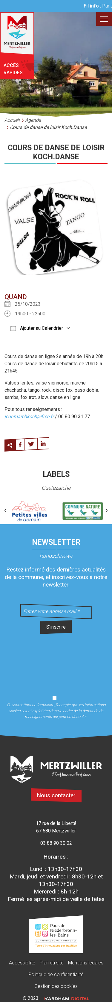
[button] (5, 511)
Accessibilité (22, 963)
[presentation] (56, 661)
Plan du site (52, 963)
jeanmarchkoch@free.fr (29, 416)
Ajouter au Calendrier (36, 328)
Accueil (12, 120)
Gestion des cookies (56, 986)
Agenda (33, 120)
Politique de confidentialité (56, 974)
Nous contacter (56, 795)
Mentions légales (85, 963)
